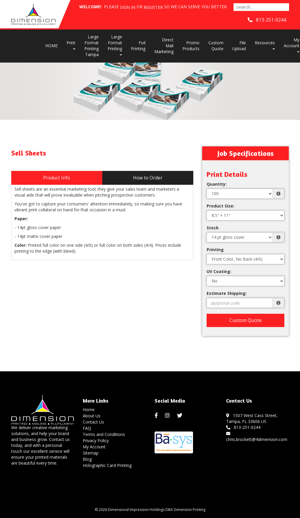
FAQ (87, 428)
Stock (213, 228)
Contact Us (93, 422)
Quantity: (217, 184)
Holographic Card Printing (107, 465)
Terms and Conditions (104, 434)
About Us (91, 416)
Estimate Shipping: (227, 293)
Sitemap (90, 453)
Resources (265, 45)
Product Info (56, 178)
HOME (51, 45)
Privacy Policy (96, 440)
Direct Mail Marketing (163, 45)
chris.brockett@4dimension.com (256, 436)
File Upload (239, 45)
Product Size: (220, 206)
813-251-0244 (243, 427)
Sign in (127, 7)
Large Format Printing (115, 44)
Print (71, 45)
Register (153, 7)
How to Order (148, 178)
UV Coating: (219, 271)
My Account (94, 447)
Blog (87, 459)
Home (89, 409)
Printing (215, 249)
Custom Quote (215, 45)
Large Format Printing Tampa (91, 45)
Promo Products (191, 45)
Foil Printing (138, 45)
